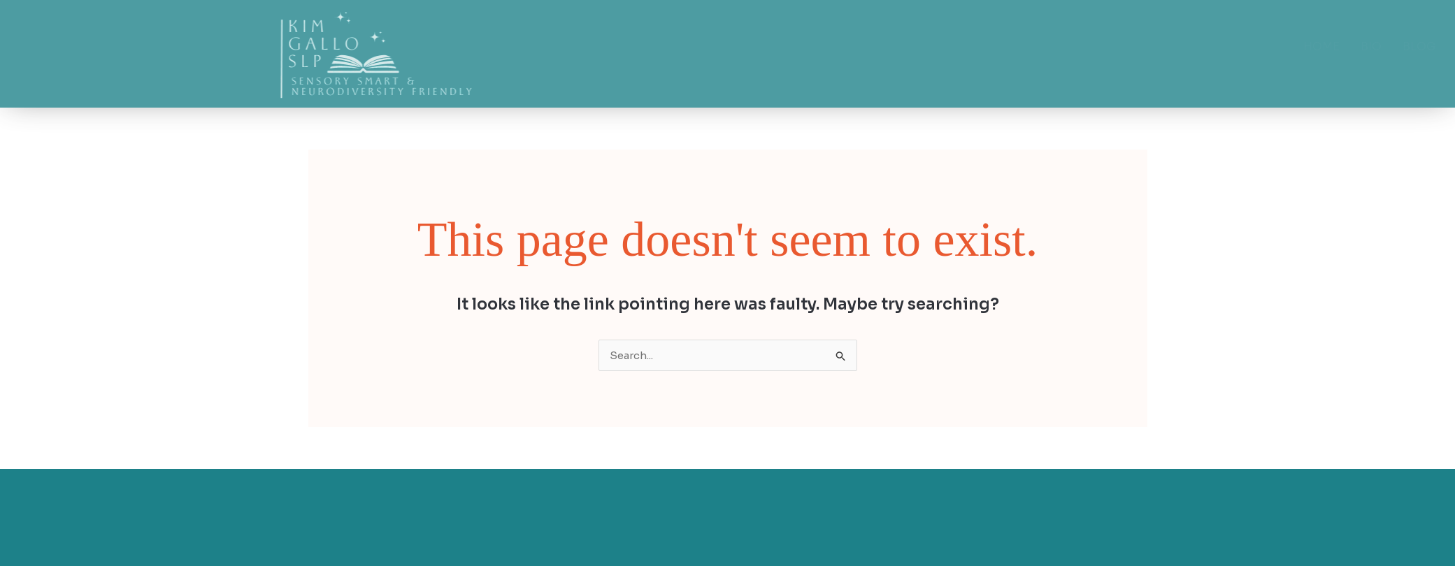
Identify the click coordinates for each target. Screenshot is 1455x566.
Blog (1300, 46)
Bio (1252, 46)
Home (1202, 46)
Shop (1355, 46)
